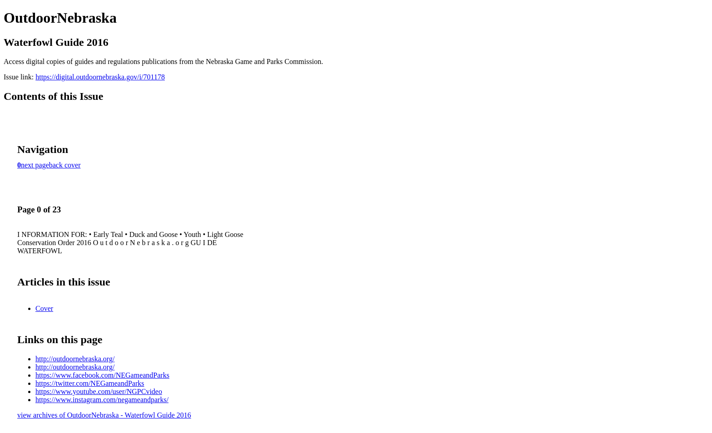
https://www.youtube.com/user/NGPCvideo (98, 391)
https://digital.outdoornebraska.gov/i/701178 (100, 77)
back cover (65, 165)
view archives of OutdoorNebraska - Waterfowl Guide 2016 (104, 415)
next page (35, 165)
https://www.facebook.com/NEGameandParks (102, 375)
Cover (44, 308)
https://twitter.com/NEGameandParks (89, 383)
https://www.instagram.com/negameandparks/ (101, 399)
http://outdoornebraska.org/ (74, 359)
